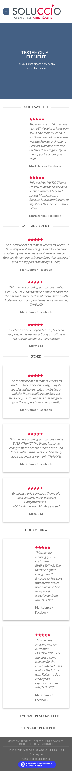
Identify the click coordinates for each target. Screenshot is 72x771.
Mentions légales (19, 741)
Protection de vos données (36, 743)
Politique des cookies (48, 741)
